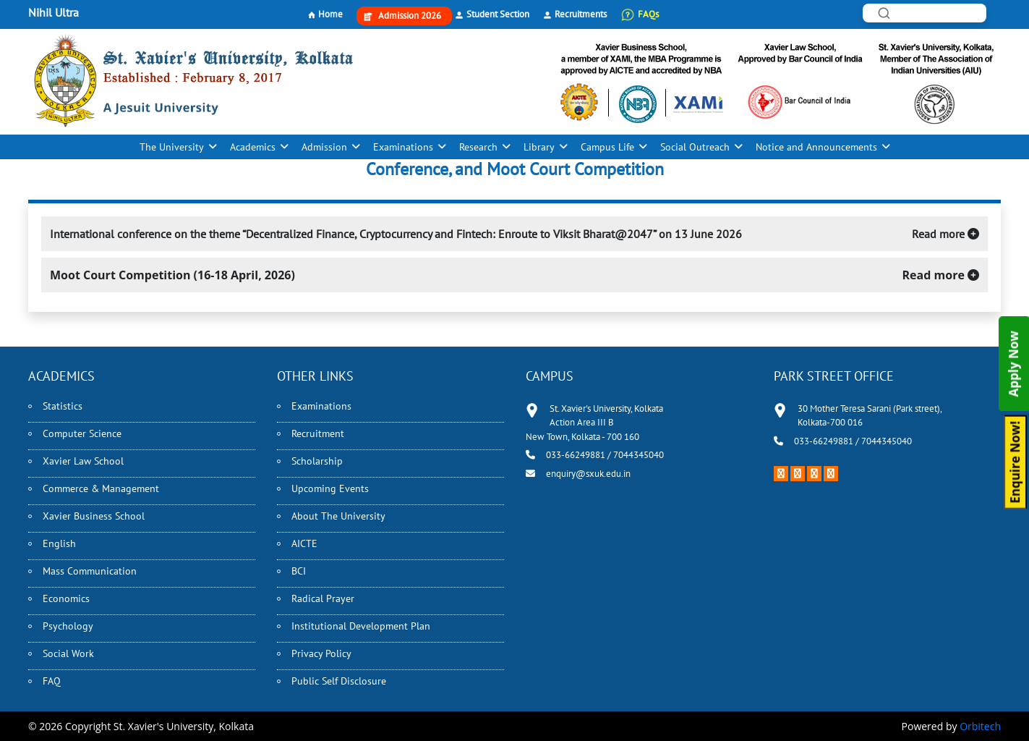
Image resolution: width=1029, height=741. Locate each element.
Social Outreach (695, 146)
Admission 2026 (409, 15)
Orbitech (980, 726)
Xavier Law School (83, 460)
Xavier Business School (94, 515)
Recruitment (317, 433)
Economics (66, 598)
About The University (338, 515)
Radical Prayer (322, 598)
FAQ (52, 680)
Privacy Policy (321, 653)
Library (539, 146)
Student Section (497, 14)
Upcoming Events (330, 488)
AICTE (304, 543)
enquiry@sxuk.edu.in (588, 473)
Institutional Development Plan (360, 625)
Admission (324, 146)
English (59, 543)
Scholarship (317, 460)
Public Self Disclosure (338, 680)
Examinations (403, 146)
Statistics (62, 405)
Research (478, 146)
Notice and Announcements (816, 146)
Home (330, 14)
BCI (298, 570)
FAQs (648, 14)
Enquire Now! (1015, 461)
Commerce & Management (101, 488)
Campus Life (607, 146)
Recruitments (581, 14)
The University (172, 146)
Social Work (68, 653)
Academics (253, 146)
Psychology (68, 625)
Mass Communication (90, 570)
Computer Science (82, 433)
